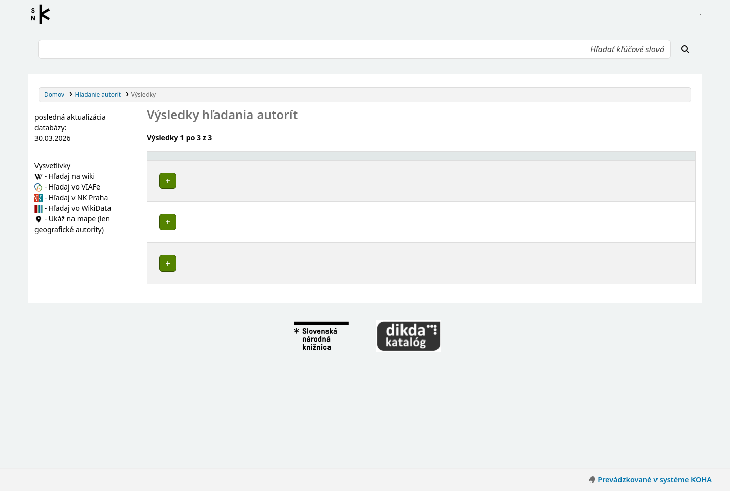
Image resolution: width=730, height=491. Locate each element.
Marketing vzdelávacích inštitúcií (212, 239)
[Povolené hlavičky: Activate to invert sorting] (333, 160)
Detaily (533, 178)
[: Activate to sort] (538, 160)
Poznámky (165, 201)
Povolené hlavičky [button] (179, 160)
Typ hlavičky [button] (581, 160)
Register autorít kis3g (43, 14)
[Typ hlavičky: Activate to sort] (597, 160)
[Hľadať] (685, 49)
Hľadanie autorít (98, 94)
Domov (54, 94)
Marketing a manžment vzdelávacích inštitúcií (232, 318)
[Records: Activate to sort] (666, 160)
